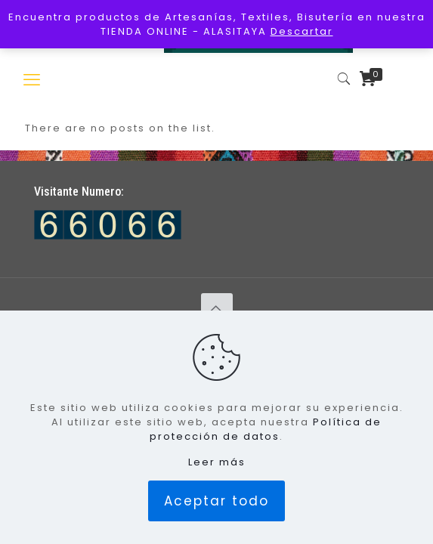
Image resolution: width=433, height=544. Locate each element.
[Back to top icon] (217, 309)
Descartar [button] (302, 31)
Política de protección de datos (266, 429)
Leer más (217, 462)
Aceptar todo (216, 501)
